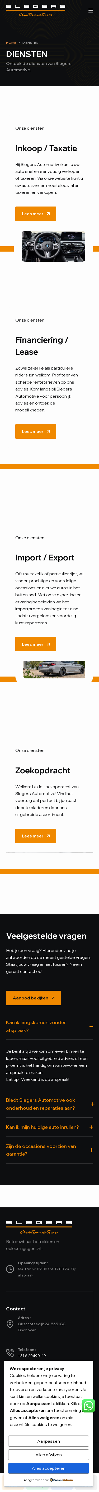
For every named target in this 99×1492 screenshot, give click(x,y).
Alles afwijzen (48, 1454)
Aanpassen (48, 1441)
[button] (49, 1029)
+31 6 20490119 (32, 1355)
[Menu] (90, 10)
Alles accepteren (48, 1468)
